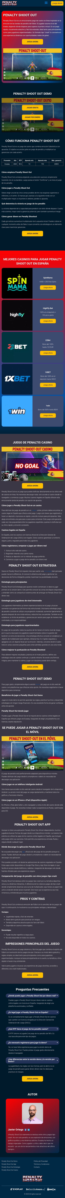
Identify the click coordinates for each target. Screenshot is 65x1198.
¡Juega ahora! (57, 3)
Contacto (37, 1167)
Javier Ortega (15, 1129)
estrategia (47, 571)
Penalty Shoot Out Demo (9, 1161)
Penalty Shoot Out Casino (10, 1170)
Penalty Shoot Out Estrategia (11, 1167)
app (23, 852)
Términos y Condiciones (41, 1164)
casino (34, 510)
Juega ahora (32, 42)
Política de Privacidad (41, 1161)
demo (38, 684)
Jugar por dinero (32, 117)
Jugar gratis (32, 108)
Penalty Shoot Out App (9, 1164)
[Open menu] (46, 3)
